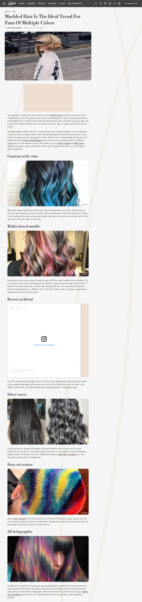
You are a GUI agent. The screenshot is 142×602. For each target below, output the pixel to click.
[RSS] (119, 4)
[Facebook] (96, 4)
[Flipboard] (105, 4)
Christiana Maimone (14, 28)
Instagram (87, 78)
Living (62, 3)
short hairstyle (20, 518)
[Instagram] (110, 4)
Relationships (75, 3)
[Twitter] (114, 4)
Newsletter (131, 3)
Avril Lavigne (64, 143)
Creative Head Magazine (32, 140)
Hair (14, 11)
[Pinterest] (100, 4)
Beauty (41, 3)
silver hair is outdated (67, 454)
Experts (31, 3)
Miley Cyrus (79, 143)
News (22, 3)
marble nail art (56, 115)
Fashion (52, 3)
